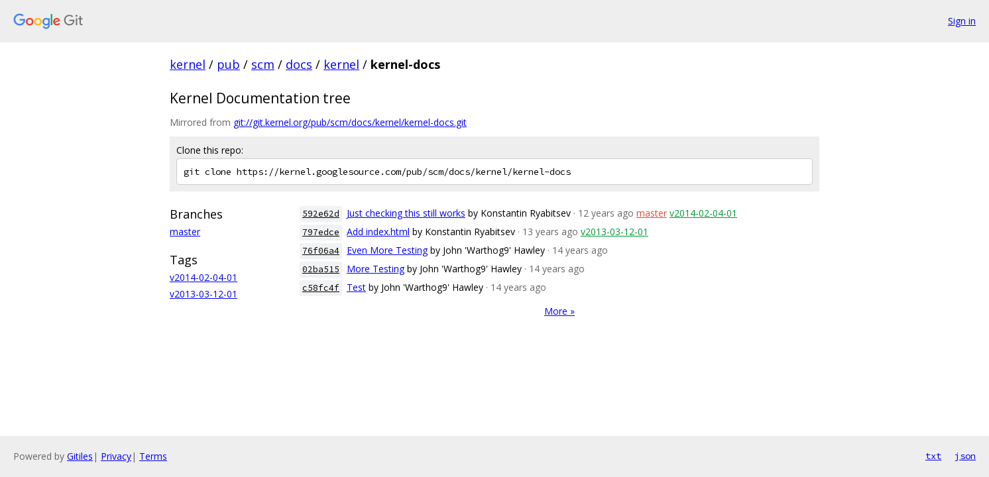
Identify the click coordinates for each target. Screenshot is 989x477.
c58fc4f (320, 287)
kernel (187, 64)
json (965, 456)
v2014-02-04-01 (203, 277)
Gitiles (80, 456)
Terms (153, 456)
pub (228, 64)
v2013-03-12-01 (203, 294)
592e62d (320, 213)
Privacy (116, 456)
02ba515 (320, 269)
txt (933, 456)
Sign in (962, 21)
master (185, 231)
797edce (320, 232)
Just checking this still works (406, 213)
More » (559, 311)
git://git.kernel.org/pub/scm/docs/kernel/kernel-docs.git (350, 122)
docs (299, 64)
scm (262, 64)
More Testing (375, 268)
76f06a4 (320, 250)
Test (356, 287)
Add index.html (378, 231)
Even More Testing (387, 250)
